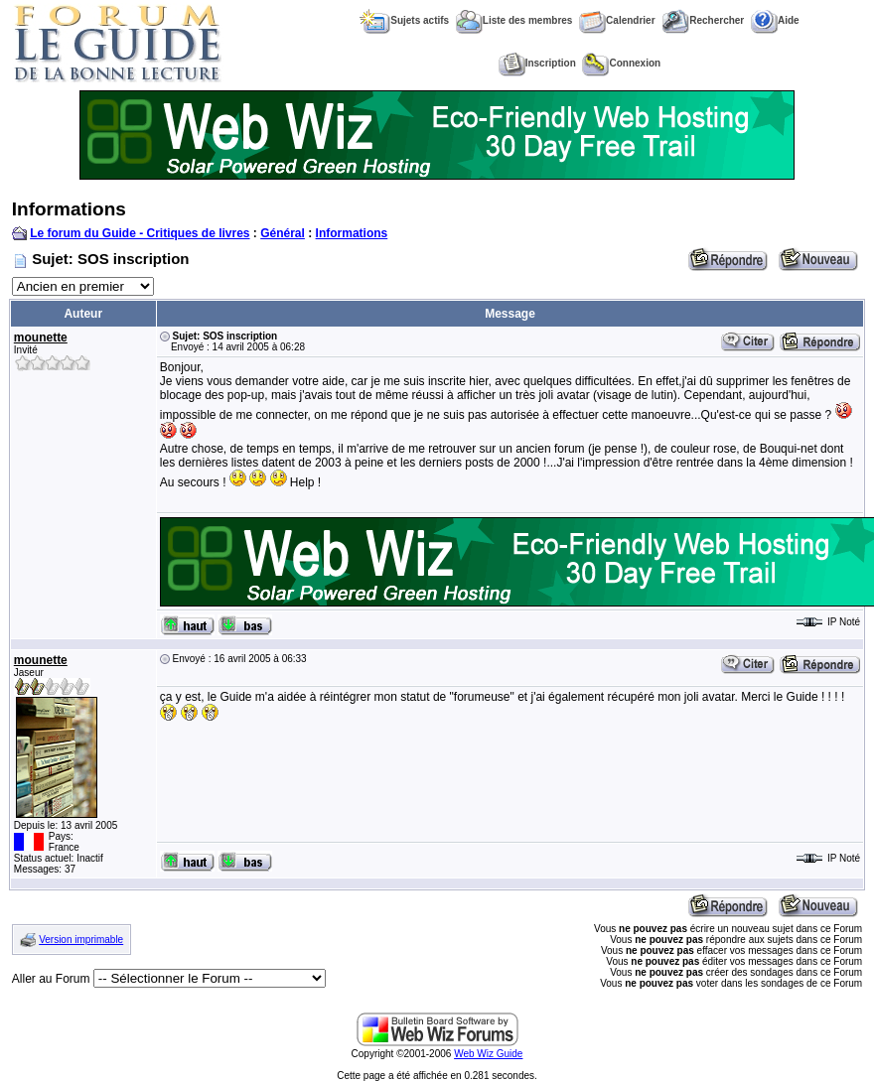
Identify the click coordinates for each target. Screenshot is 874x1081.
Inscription (537, 63)
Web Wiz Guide (488, 1053)
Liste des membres (514, 20)
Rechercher (702, 20)
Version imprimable (81, 939)
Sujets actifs (404, 20)
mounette (41, 337)
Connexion (621, 63)
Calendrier (617, 20)
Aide (775, 20)
